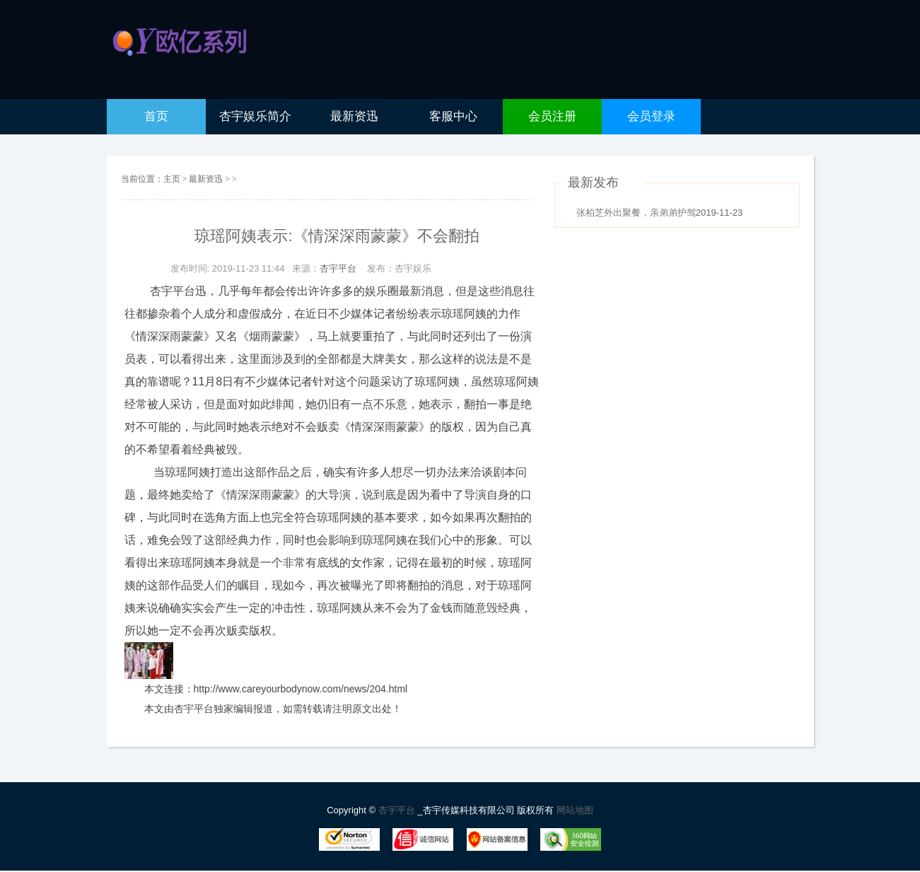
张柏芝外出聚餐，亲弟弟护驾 (636, 212)
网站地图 (575, 810)
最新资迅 (207, 179)
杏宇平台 (338, 268)
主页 (171, 179)
